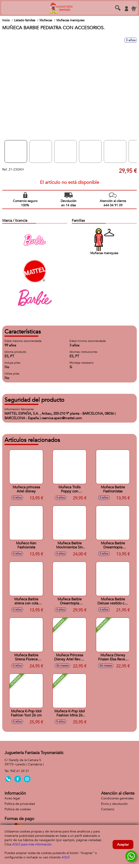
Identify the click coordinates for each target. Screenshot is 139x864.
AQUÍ (66, 857)
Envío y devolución (114, 804)
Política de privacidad (20, 804)
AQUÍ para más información (31, 844)
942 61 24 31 (19, 771)
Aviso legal (12, 798)
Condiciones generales (117, 798)
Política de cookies (18, 809)
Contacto (107, 809)
